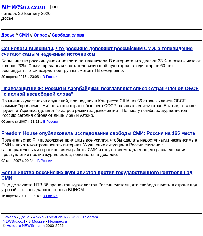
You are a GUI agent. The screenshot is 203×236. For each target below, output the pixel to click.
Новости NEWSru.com (25, 225)
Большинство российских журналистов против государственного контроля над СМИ (96, 175)
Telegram (90, 217)
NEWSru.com (23, 7)
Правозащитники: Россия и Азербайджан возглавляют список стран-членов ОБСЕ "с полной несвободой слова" (100, 91)
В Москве (36, 221)
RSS (75, 217)
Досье (24, 217)
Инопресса (57, 221)
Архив (38, 217)
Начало (9, 217)
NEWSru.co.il (14, 221)
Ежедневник (57, 217)
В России (50, 77)
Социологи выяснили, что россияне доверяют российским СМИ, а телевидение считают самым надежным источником (97, 51)
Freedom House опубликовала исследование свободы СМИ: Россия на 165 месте (98, 133)
